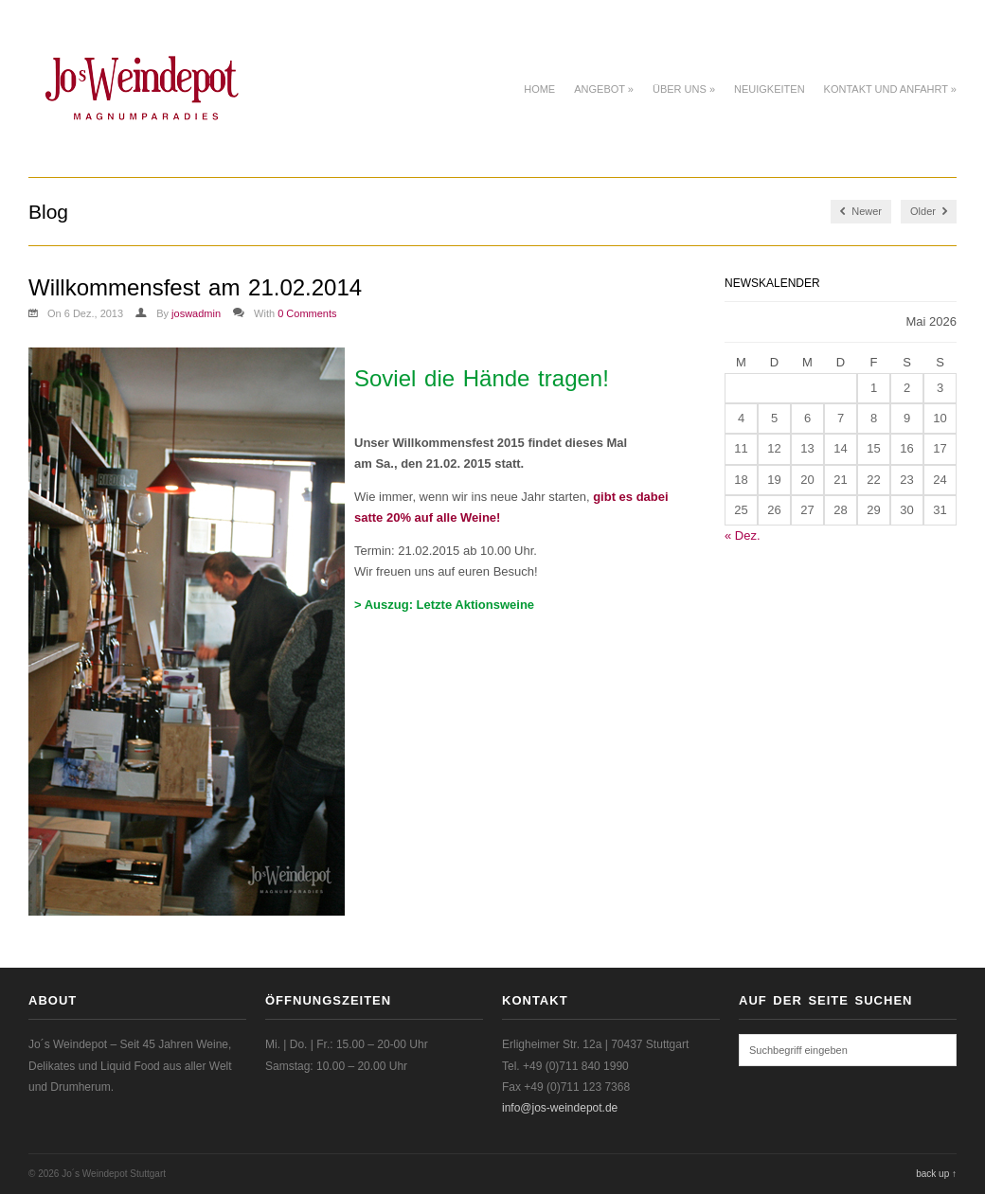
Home (539, 89)
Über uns (684, 89)
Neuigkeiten (769, 89)
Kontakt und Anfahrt (890, 89)
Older (928, 211)
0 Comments (307, 313)
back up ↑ (936, 1173)
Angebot (604, 89)
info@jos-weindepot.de (560, 1107)
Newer (861, 211)
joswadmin (196, 313)
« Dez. (743, 535)
